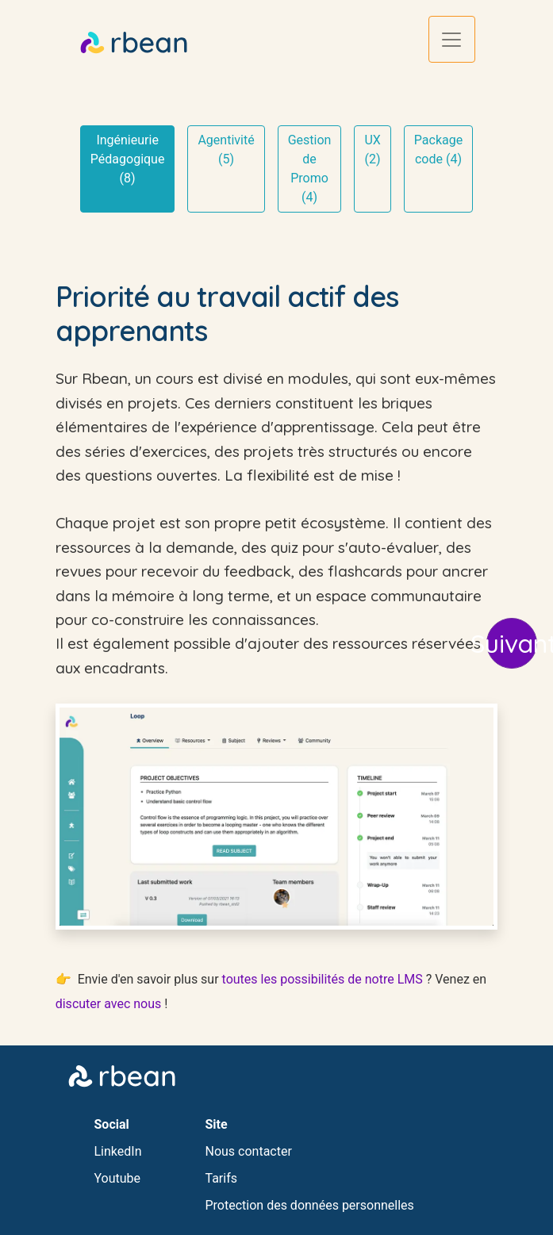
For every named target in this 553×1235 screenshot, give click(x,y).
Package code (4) (438, 149)
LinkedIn (118, 1151)
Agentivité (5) (226, 149)
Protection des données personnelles (309, 1205)
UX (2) (372, 149)
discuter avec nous (109, 1003)
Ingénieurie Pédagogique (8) (127, 159)
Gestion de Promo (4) (310, 168)
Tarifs (221, 1178)
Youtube (117, 1178)
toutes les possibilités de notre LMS (322, 979)
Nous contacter (248, 1151)
